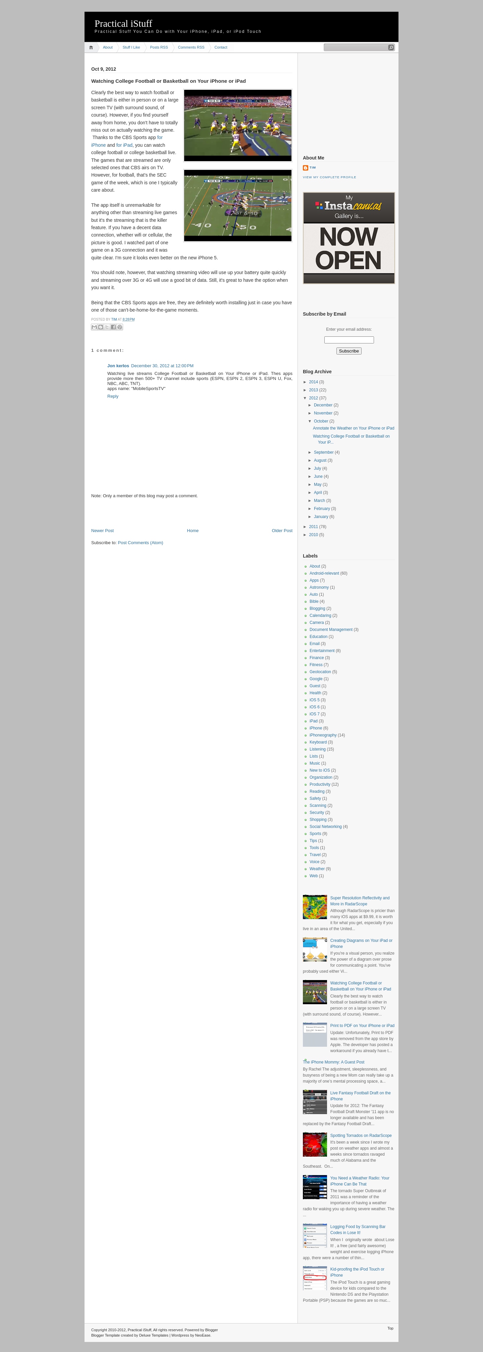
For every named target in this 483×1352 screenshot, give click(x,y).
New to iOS (320, 770)
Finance (317, 657)
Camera (317, 622)
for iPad (124, 145)
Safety (315, 798)
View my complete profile (329, 177)
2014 (314, 382)
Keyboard (318, 742)
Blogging (317, 608)
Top (390, 1328)
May (318, 484)
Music (315, 763)
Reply (112, 396)
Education (318, 636)
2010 (314, 534)
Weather (317, 868)
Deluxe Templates (153, 1335)
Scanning (318, 805)
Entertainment (322, 650)
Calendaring (320, 615)
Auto (314, 594)
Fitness (316, 664)
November (324, 413)
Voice (314, 861)
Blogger (211, 1330)
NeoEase (202, 1335)
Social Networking (326, 826)
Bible (314, 601)
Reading (317, 791)
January (321, 516)
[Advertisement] (169, 513)
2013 (314, 390)
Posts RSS (159, 47)
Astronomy (319, 587)
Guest (315, 686)
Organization (321, 777)
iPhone (316, 728)
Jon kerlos (118, 365)
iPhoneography (323, 735)
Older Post (282, 530)
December (324, 405)
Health (315, 693)
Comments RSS (191, 47)
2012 (314, 398)
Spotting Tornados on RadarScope (361, 1135)
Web (314, 876)
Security (317, 812)
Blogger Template (105, 1335)
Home (92, 47)
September (324, 452)
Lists (314, 756)
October (321, 421)
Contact (221, 47)
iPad (314, 721)
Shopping (318, 819)
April (318, 492)
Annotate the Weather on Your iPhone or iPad (353, 428)
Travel (315, 854)
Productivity (320, 784)
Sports (315, 833)
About (108, 47)
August (321, 460)
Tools (314, 847)
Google (316, 679)
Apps (314, 580)
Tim (114, 319)
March (320, 500)
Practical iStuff (123, 23)
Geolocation (320, 671)
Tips (313, 840)
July (318, 468)
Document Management (331, 629)
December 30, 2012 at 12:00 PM (162, 365)
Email (315, 643)
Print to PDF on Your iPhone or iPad (362, 1025)
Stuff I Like (131, 47)
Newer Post (102, 530)
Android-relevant (324, 573)
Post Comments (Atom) (140, 542)
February (322, 508)
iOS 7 (315, 714)
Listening (318, 749)
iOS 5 (315, 700)
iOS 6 (315, 707)
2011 (314, 526)
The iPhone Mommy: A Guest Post (333, 1062)
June (319, 476)
